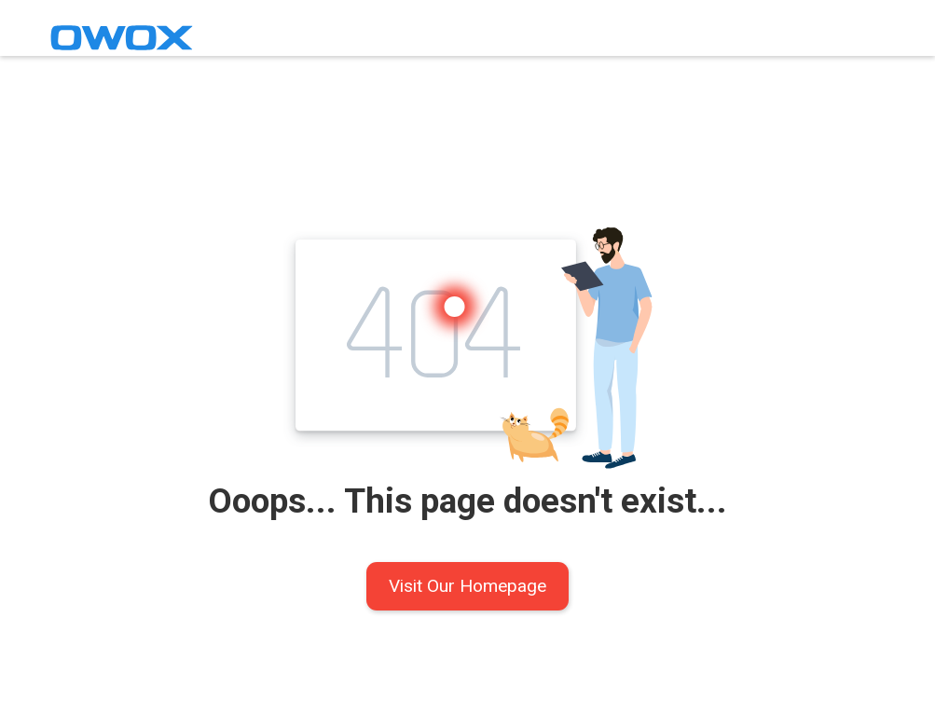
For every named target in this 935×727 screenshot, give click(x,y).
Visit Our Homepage (467, 586)
